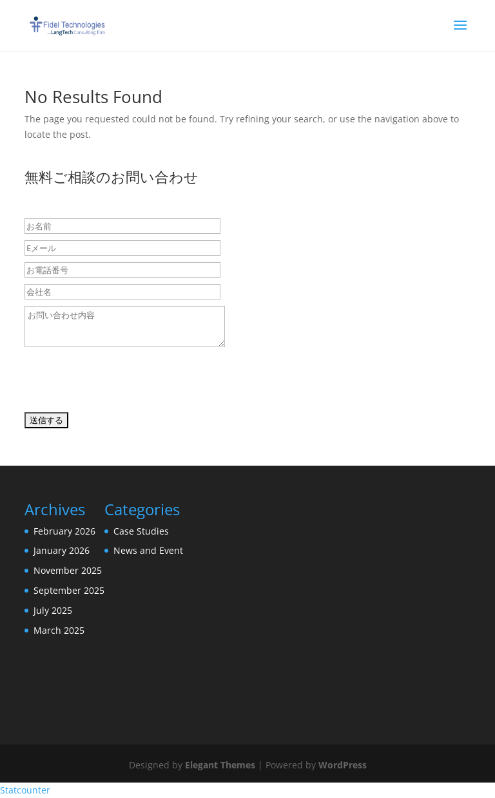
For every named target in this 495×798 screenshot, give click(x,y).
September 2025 (69, 590)
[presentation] (122, 382)
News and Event (148, 550)
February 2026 (64, 531)
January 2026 (62, 550)
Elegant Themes (220, 765)
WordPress (342, 765)
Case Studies (141, 531)
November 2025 (68, 570)
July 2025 (53, 610)
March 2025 (59, 630)
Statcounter (25, 790)
